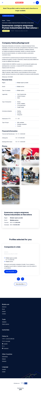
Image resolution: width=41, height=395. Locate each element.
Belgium (4, 359)
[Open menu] (2, 2)
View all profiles (20, 284)
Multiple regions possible (22, 82)
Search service (5, 324)
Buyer (3, 309)
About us (4, 306)
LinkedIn (6, 343)
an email (8, 341)
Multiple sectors (20, 86)
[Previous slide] (18, 278)
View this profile (10, 271)
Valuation (4, 321)
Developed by (20, 389)
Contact (4, 313)
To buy (8, 20)
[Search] (37, 2)
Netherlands (5, 356)
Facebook (6, 348)
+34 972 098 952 (10, 338)
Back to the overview (9, 15)
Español (4, 369)
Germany (4, 361)
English (3, 371)
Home (3, 20)
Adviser (4, 311)
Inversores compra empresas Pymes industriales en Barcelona (18, 22)
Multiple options (20, 90)
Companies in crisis (12, 247)
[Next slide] (22, 278)
